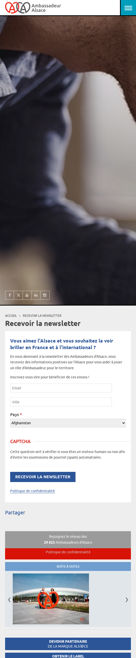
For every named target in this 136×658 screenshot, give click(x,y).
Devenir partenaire (68, 643)
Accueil (11, 316)
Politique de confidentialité (32, 491)
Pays (16, 414)
